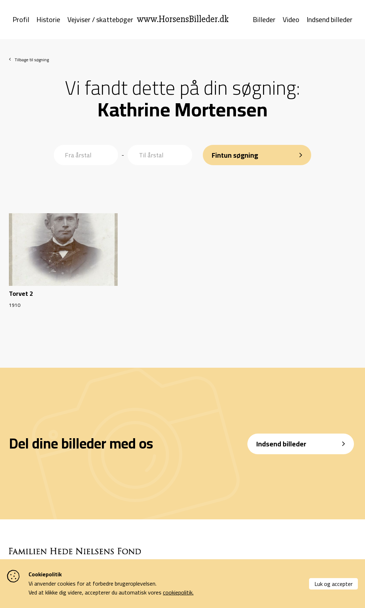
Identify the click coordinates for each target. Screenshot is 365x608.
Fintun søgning (235, 153)
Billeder (264, 20)
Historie (48, 20)
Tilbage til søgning (32, 61)
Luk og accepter (333, 583)
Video (291, 20)
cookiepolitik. (178, 592)
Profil (20, 20)
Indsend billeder (330, 20)
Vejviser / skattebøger (100, 20)
